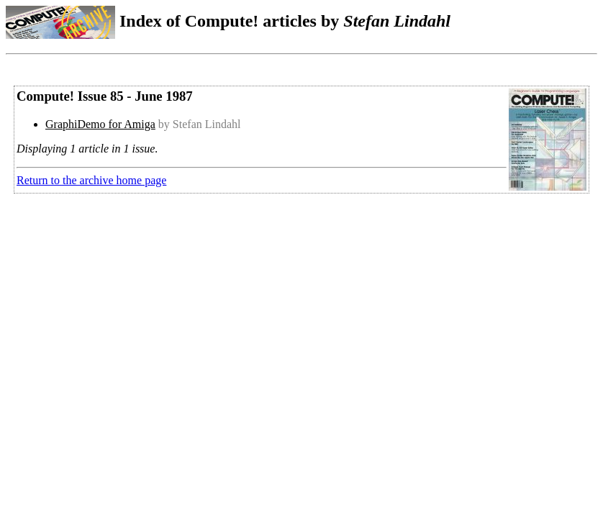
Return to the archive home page (91, 180)
